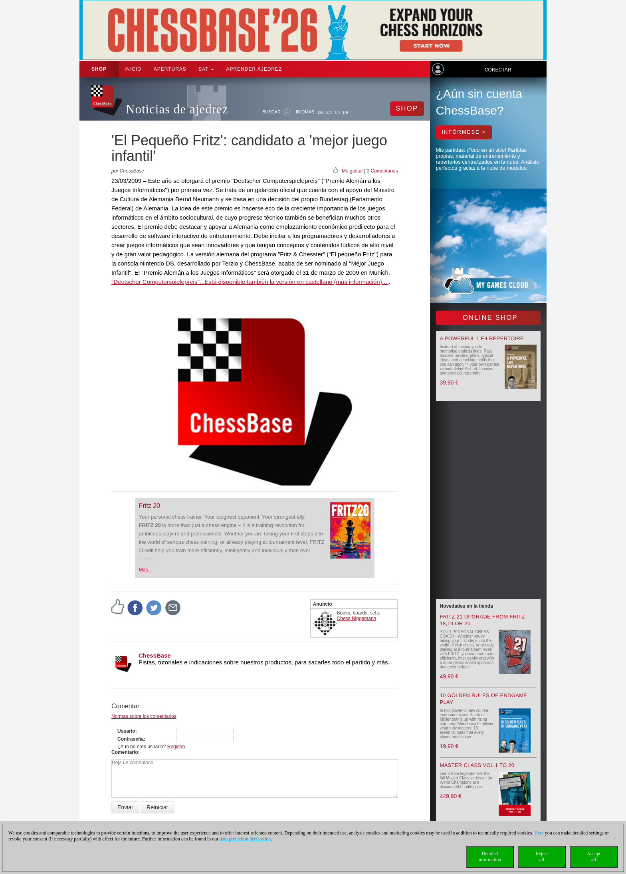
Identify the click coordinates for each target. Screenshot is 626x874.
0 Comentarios (382, 171)
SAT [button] (206, 69)
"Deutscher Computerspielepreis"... (157, 281)
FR (346, 112)
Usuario (126, 731)
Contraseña (130, 739)
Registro (176, 746)
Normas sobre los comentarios (143, 716)
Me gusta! (352, 171)
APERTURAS (170, 69)
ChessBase (155, 655)
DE (320, 112)
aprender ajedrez (254, 69)
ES (338, 112)
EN (329, 112)
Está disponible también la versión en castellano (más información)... (296, 281)
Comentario (124, 752)
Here (538, 833)
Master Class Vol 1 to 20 (477, 765)
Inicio (133, 69)
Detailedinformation (490, 856)
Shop (99, 69)
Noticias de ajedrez (177, 109)
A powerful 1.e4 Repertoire (482, 338)
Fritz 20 (149, 505)
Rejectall (542, 856)
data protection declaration (245, 839)
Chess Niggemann (356, 618)
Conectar (498, 70)
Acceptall (593, 856)
